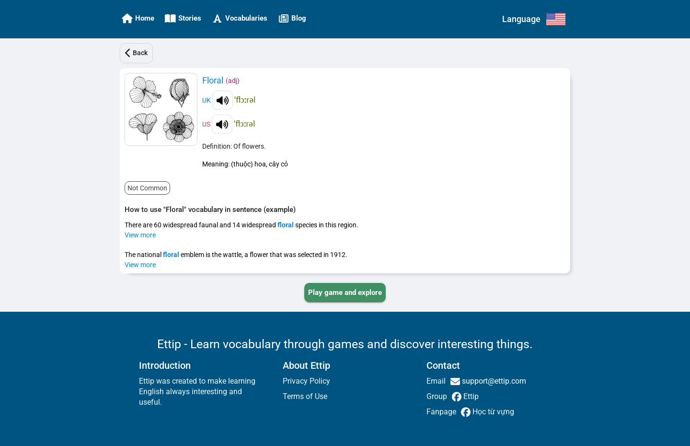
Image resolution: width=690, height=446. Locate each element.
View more (140, 235)
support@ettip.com (493, 381)
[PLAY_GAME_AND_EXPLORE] (345, 292)
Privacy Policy (306, 381)
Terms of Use (305, 396)
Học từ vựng (492, 411)
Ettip (470, 396)
